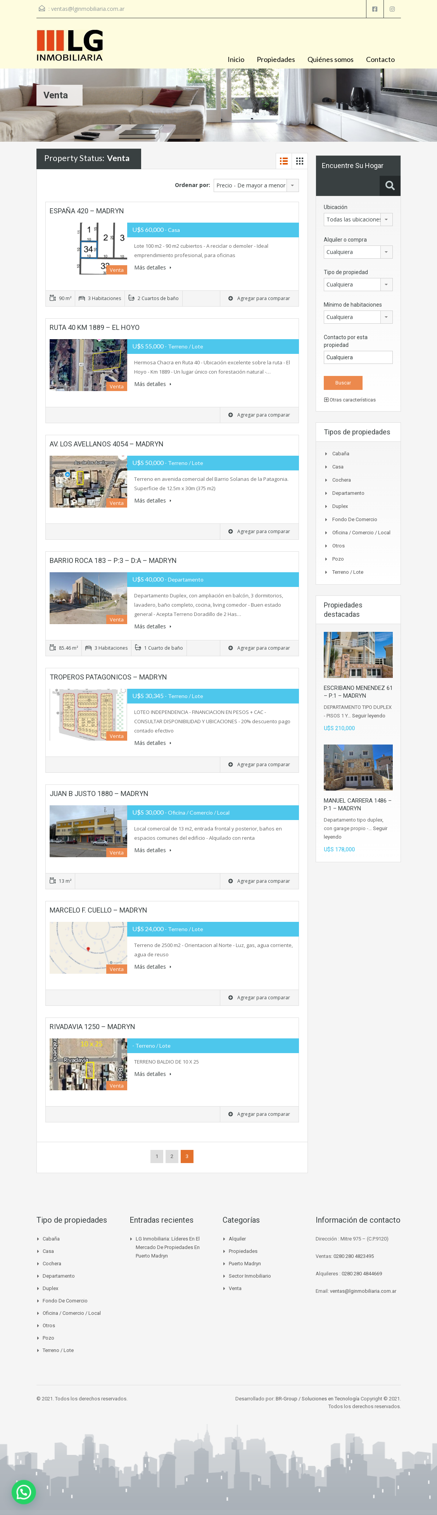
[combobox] (256, 185)
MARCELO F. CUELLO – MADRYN (98, 910)
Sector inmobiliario (250, 1276)
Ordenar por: (192, 185)
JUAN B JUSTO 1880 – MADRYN (99, 793)
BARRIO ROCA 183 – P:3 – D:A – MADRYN (113, 560)
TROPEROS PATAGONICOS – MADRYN (108, 677)
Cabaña (340, 453)
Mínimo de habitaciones (353, 305)
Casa (338, 467)
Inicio (236, 59)
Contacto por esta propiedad (346, 341)
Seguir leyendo (368, 716)
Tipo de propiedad (346, 272)
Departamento (348, 493)
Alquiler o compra (345, 240)
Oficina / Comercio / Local (361, 532)
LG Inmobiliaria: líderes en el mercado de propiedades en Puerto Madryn (168, 1247)
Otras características (350, 400)
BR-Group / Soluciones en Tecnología (317, 1399)
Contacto (380, 59)
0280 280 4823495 (353, 1256)
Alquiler (237, 1239)
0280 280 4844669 (362, 1274)
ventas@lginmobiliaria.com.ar (87, 8)
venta (235, 1288)
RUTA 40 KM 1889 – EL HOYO (95, 327)
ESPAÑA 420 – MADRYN (87, 211)
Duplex (340, 506)
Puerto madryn (245, 1263)
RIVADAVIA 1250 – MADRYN (92, 1027)
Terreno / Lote (347, 572)
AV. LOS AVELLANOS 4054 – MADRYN (107, 444)
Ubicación (335, 207)
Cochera (341, 480)
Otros (338, 546)
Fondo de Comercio (354, 519)
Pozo (338, 559)
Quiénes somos (330, 59)
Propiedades (276, 59)
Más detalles (152, 267)
